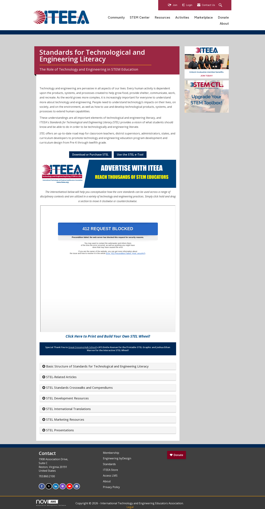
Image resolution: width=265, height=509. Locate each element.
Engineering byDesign (117, 458)
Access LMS (110, 475)
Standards (109, 464)
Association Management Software (51, 503)
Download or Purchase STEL (90, 154)
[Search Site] (221, 5)
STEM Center (140, 17)
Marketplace (203, 17)
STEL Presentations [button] (60, 430)
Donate (223, 17)
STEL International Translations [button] (68, 409)
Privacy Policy (111, 487)
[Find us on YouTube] (69, 486)
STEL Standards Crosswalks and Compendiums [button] (79, 388)
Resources (162, 17)
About (224, 24)
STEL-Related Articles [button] (61, 377)
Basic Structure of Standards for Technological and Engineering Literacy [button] (97, 366)
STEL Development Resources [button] (67, 398)
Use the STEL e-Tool (130, 154)
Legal (130, 507)
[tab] (108, 366)
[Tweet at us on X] (49, 486)
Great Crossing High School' (82, 347)
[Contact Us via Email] (76, 486)
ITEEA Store (110, 470)
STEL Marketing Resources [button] (65, 419)
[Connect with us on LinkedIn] (56, 486)
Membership (111, 453)
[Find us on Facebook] (42, 486)
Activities (182, 17)
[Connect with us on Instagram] (62, 486)
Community (116, 17)
